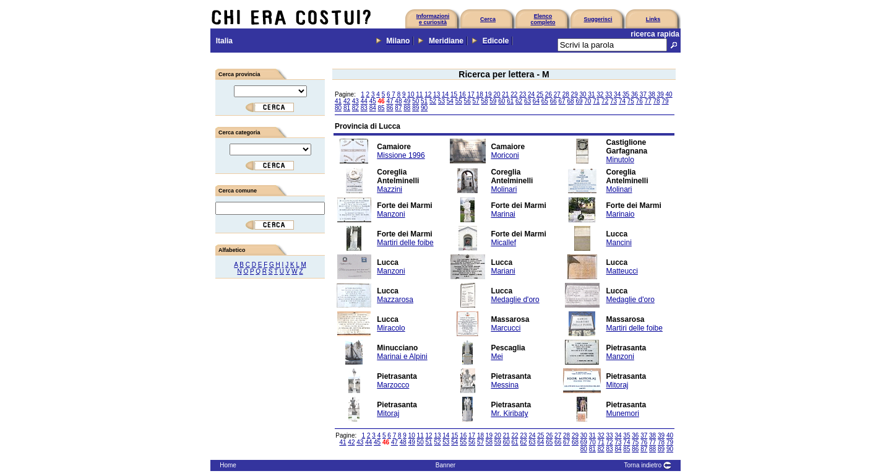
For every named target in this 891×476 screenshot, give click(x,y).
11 (419, 94)
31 (591, 94)
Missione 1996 (400, 155)
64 (536, 101)
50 (415, 101)
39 (660, 94)
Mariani (503, 271)
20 (496, 94)
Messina (505, 385)
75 (630, 101)
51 (424, 101)
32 (599, 94)
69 (578, 101)
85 (381, 108)
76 (639, 101)
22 (513, 94)
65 (544, 101)
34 (617, 94)
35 (625, 94)
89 (415, 108)
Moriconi (505, 155)
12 (427, 94)
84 (372, 108)
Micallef (503, 242)
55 (458, 101)
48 (398, 101)
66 (553, 101)
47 (389, 101)
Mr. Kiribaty (509, 413)
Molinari (504, 189)
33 (608, 94)
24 (531, 94)
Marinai (503, 214)
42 (346, 101)
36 (634, 94)
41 (338, 101)
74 (622, 101)
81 (346, 108)
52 (432, 101)
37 (643, 94)
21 (505, 94)
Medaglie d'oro (515, 299)
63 (527, 101)
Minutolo (620, 159)
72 (604, 101)
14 (445, 94)
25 (539, 94)
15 (453, 94)
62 (518, 101)
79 (664, 101)
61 (510, 101)
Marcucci (505, 328)
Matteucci (622, 271)
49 (406, 101)
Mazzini (389, 189)
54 (450, 101)
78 (656, 101)
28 (565, 94)
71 (596, 101)
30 (582, 94)
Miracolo (391, 328)
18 (479, 94)
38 (651, 94)
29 (574, 94)
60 (501, 101)
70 (587, 101)
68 (570, 101)
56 (467, 101)
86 (389, 108)
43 (355, 101)
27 (557, 94)
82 (355, 108)
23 (522, 94)
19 (488, 94)
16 (462, 94)
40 (669, 94)
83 (364, 108)
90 (424, 108)
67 (562, 101)
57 (476, 101)
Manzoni (391, 214)
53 (441, 101)
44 (364, 101)
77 (648, 101)
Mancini (619, 242)
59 (492, 101)
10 (410, 94)
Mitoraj (617, 385)
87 (398, 108)
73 (613, 101)
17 (471, 94)
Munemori (622, 413)
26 (548, 94)
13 (436, 94)
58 (484, 101)
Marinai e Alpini (402, 356)
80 (338, 108)
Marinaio (620, 214)
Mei (496, 356)
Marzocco (393, 385)
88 (406, 108)
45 (372, 101)
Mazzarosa (395, 299)
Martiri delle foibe (405, 242)
